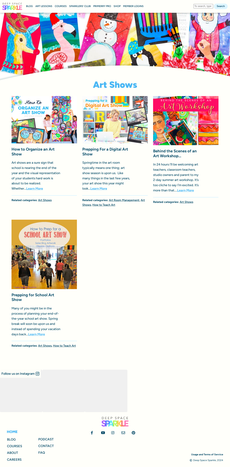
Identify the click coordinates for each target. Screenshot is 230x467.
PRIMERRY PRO (102, 6)
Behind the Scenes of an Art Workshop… (175, 153)
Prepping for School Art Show (33, 297)
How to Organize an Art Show (33, 151)
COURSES (61, 6)
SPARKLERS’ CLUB (80, 6)
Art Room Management (124, 200)
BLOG (29, 6)
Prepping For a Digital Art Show (105, 151)
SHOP (117, 6)
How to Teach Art (103, 205)
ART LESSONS (43, 6)
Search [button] (221, 6)
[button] (20, 374)
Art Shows (45, 200)
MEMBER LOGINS (133, 6)
